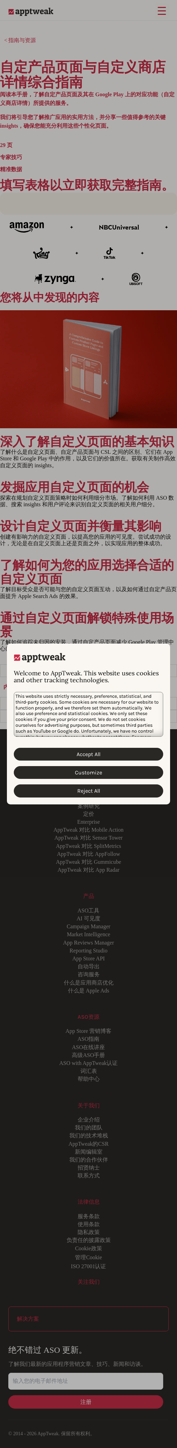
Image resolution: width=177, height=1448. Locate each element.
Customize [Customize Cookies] (88, 772)
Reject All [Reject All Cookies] (88, 790)
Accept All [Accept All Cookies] (88, 754)
